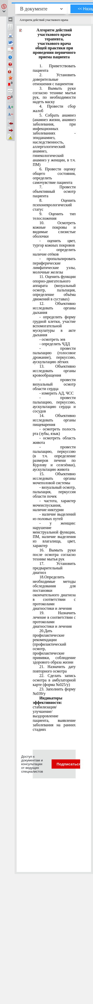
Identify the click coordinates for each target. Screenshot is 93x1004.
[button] (4, 8)
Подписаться (72, 764)
